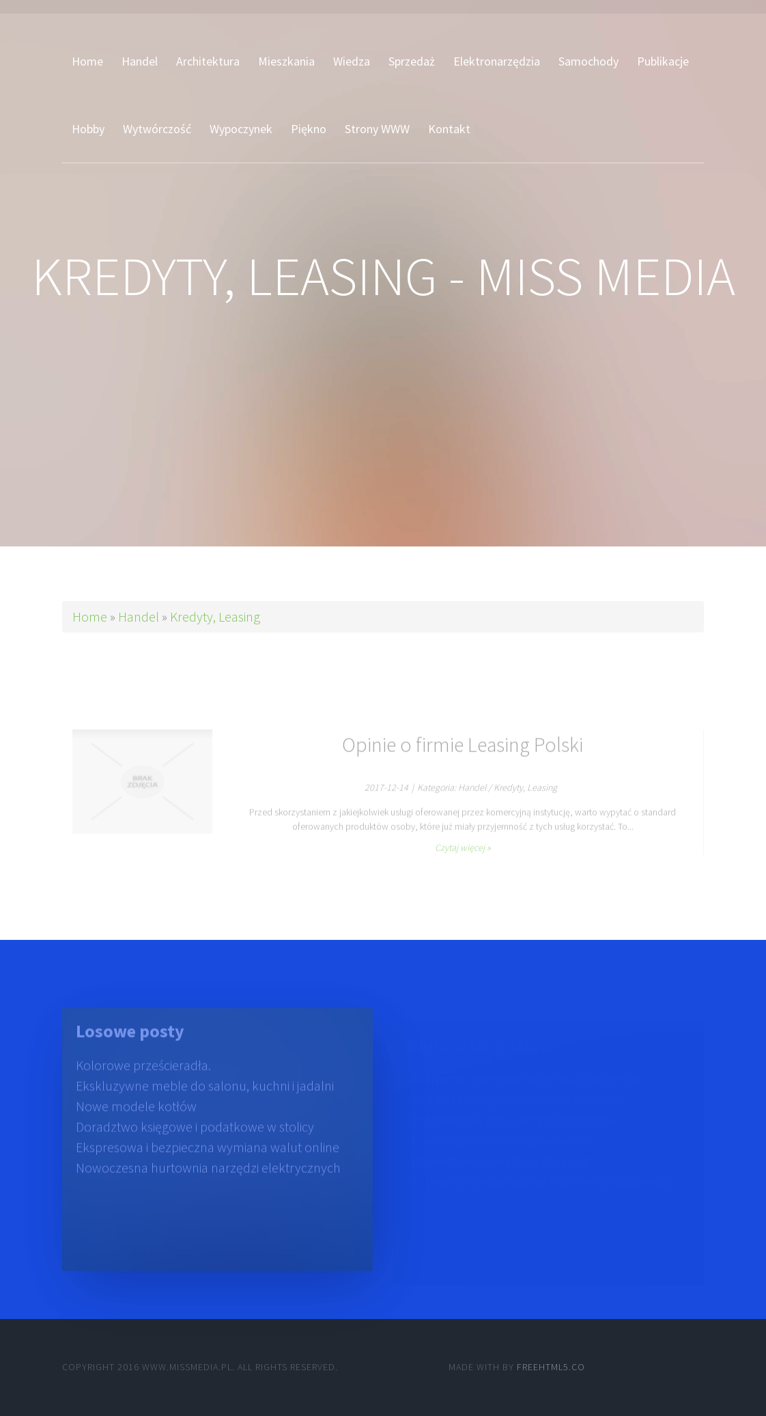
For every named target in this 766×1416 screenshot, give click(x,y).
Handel (138, 616)
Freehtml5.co (551, 1367)
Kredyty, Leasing (215, 616)
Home (89, 616)
